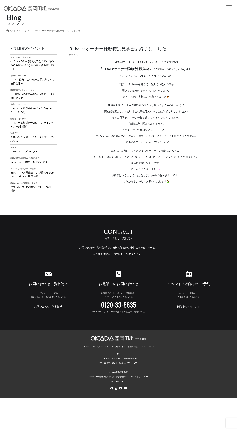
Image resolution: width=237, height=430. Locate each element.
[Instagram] (116, 389)
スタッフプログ (19, 30)
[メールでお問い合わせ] (125, 389)
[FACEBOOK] (112, 389)
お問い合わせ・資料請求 (48, 306)
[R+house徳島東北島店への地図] (147, 377)
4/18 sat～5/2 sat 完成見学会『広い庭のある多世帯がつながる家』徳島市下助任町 (32, 65)
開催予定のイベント (188, 306)
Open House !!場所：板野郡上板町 (29, 162)
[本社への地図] (136, 358)
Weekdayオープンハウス (24, 151)
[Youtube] (120, 389)
